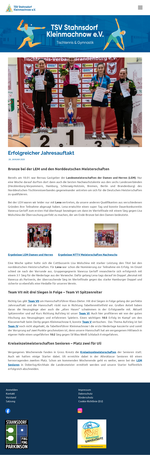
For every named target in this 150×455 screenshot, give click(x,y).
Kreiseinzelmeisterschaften (98, 352)
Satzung (10, 401)
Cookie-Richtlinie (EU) (90, 401)
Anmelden (12, 389)
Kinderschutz (85, 397)
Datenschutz (85, 393)
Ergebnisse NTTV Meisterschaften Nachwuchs (87, 254)
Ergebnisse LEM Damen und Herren (30, 254)
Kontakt (10, 393)
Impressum (84, 389)
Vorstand (11, 397)
